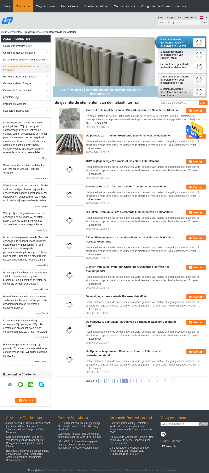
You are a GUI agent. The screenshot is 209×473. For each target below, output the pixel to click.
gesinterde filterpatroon (16, 110)
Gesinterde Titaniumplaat (17, 90)
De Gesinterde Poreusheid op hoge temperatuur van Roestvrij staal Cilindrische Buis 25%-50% (129, 450)
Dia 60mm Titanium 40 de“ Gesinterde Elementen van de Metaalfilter (129, 212)
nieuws (181, 6)
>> (165, 380)
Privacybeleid (35, 470)
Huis (7, 6)
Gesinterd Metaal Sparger (17, 83)
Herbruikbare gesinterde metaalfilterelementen (175, 66)
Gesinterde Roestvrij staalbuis (19, 76)
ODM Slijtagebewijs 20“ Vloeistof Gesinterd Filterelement (122, 161)
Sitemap (176, 441)
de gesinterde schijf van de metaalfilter (24, 59)
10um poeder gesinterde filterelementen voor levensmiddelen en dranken (175, 79)
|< (101, 380)
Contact (198, 110)
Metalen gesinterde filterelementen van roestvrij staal (172, 54)
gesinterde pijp (11, 97)
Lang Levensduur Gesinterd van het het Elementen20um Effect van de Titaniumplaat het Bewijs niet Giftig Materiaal (28, 428)
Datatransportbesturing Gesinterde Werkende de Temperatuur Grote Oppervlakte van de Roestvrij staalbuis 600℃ (131, 428)
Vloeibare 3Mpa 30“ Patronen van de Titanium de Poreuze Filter (126, 186)
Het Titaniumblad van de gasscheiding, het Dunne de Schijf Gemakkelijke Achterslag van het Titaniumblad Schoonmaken (27, 455)
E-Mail (165, 441)
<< (109, 380)
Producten (23, 6)
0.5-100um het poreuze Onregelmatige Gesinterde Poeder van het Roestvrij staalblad (79, 426)
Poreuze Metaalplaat (14, 104)
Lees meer (101, 123)
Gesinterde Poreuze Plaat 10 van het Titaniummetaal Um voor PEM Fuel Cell (79, 435)
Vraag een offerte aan (155, 6)
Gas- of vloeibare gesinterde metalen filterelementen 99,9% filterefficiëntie (173, 42)
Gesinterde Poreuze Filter (17, 46)
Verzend (204, 423)
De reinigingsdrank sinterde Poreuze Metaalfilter (117, 296)
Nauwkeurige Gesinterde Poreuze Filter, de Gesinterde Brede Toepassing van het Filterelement (132, 440)
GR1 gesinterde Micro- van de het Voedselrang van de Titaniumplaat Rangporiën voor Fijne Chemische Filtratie (25, 442)
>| (173, 380)
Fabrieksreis (69, 6)
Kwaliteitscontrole (96, 6)
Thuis (4, 32)
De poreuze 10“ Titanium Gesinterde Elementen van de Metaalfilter (128, 135)
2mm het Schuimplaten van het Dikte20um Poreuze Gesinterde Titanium (132, 110)
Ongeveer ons (45, 6)
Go (205, 22)
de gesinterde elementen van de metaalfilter (21, 68)
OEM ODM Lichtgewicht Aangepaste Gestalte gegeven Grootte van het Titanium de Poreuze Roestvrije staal (78, 444)
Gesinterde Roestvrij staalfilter (19, 52)
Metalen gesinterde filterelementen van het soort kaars (174, 92)
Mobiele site (168, 446)
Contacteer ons (124, 6)
